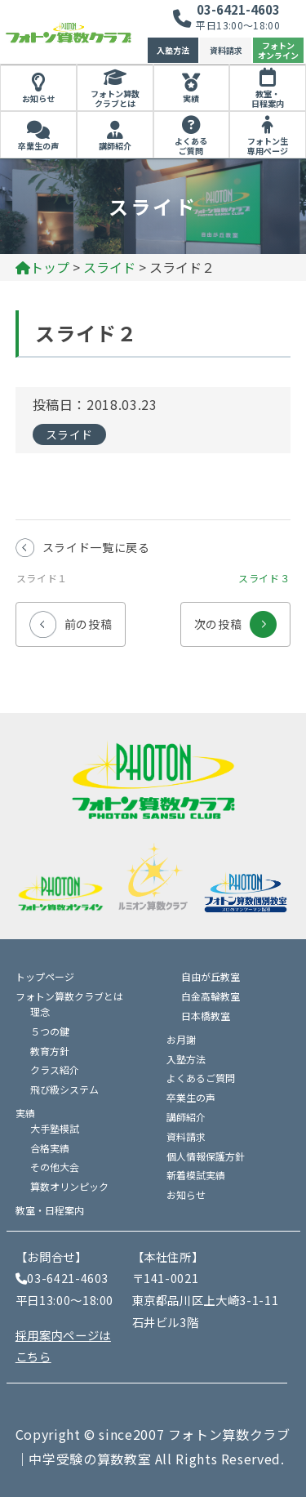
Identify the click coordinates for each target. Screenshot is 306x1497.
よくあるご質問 (191, 146)
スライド (70, 434)
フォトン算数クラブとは (115, 98)
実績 (191, 98)
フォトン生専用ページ (267, 146)
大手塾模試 (54, 1128)
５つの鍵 (49, 1031)
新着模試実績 (195, 1175)
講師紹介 (115, 146)
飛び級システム (64, 1089)
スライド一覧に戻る (96, 547)
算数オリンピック (69, 1186)
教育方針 (49, 1051)
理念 (40, 1011)
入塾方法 (173, 50)
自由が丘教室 (210, 976)
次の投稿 (235, 617)
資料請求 (226, 50)
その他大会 (54, 1167)
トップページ (45, 976)
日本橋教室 (205, 1016)
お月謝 (181, 1039)
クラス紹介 (54, 1069)
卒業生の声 (38, 146)
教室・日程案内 (267, 98)
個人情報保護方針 (205, 1156)
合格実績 (49, 1148)
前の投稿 (71, 617)
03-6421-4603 (238, 9)
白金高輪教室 (210, 996)
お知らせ (38, 98)
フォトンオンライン (278, 50)
